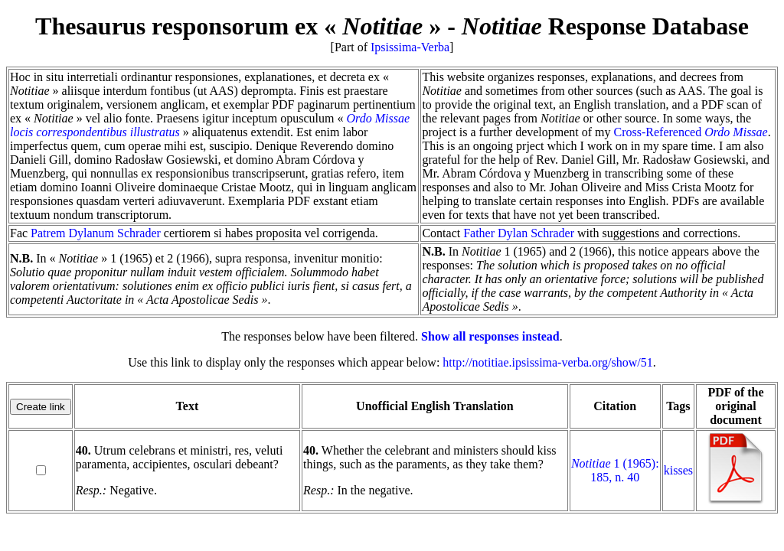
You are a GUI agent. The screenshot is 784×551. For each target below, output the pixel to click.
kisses (678, 470)
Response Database (605, 26)
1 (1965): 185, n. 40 (615, 470)
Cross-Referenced (691, 132)
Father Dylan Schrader (518, 233)
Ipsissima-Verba (410, 47)
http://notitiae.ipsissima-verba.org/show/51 (547, 362)
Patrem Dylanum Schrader (96, 233)
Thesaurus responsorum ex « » (238, 26)
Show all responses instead (490, 336)
